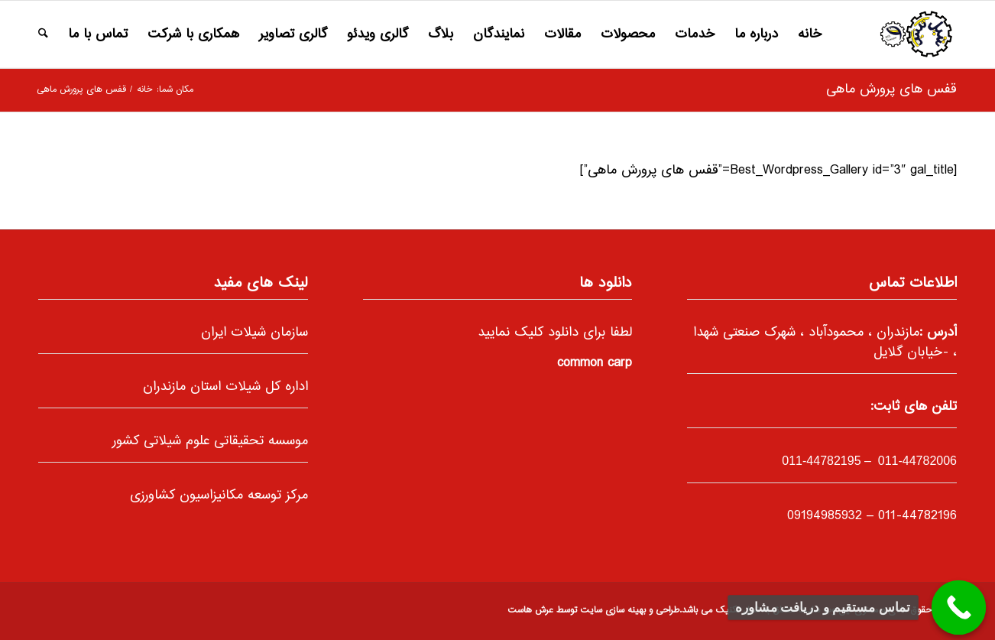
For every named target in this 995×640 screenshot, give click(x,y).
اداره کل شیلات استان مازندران (225, 386)
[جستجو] (43, 34)
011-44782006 (915, 460)
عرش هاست (530, 611)
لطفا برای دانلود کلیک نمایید (555, 332)
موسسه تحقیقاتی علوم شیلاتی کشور (210, 441)
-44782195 (821, 460)
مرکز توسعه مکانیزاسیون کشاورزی (219, 495)
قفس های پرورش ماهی (891, 89)
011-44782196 (917, 516)
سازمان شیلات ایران (254, 332)
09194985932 (824, 516)
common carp (594, 363)
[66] (916, 34)
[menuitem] (809, 34)
